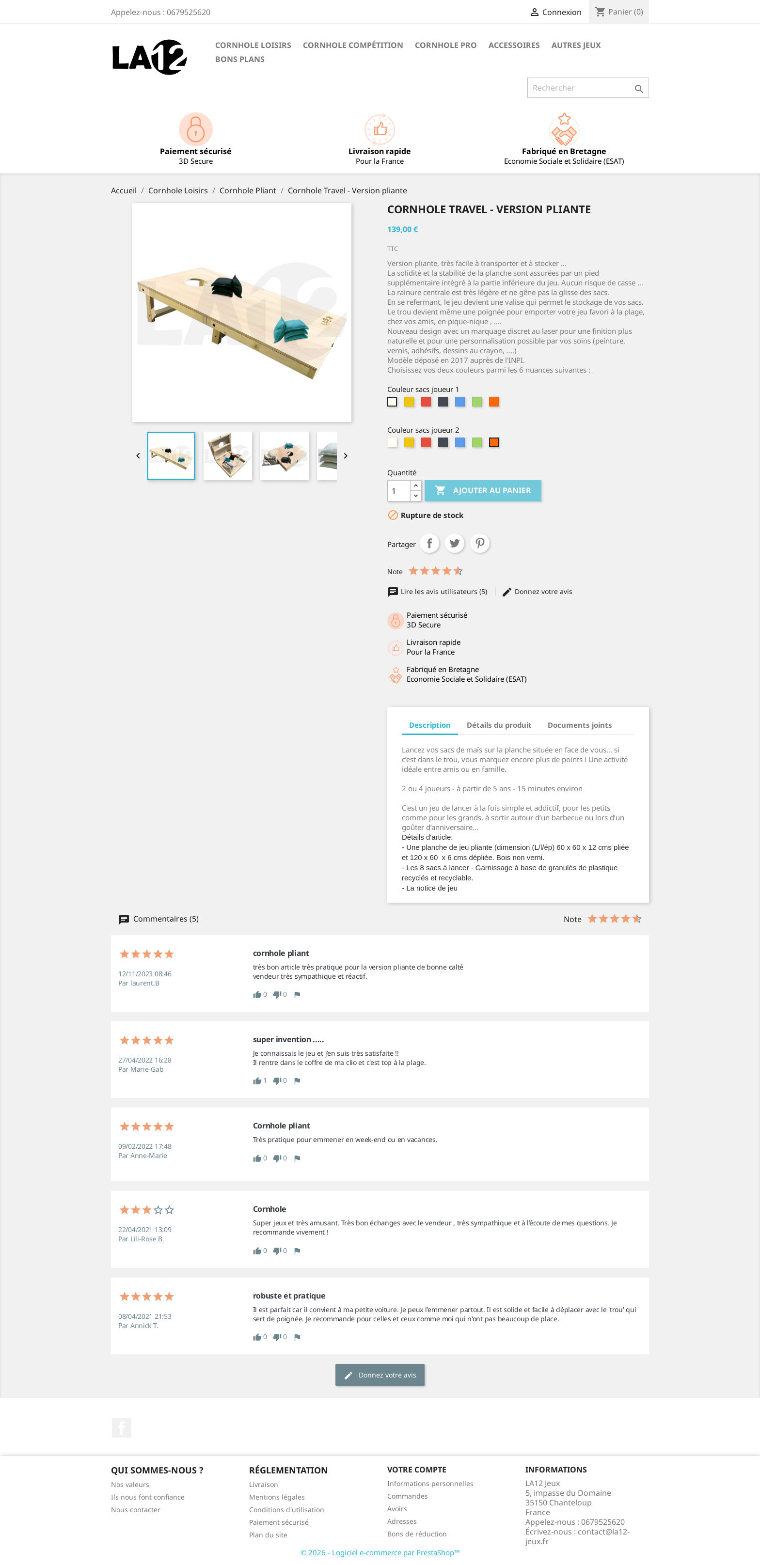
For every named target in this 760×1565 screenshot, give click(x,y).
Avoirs (397, 1508)
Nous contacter (135, 1509)
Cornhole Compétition (353, 45)
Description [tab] (430, 725)
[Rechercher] (588, 88)
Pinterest (480, 543)
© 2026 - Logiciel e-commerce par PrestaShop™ (380, 1552)
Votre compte (416, 1469)
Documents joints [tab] (580, 725)
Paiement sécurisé (279, 1522)
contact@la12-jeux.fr (577, 1536)
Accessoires (514, 45)
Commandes (407, 1496)
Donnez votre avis (536, 591)
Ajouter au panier (483, 491)
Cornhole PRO (446, 45)
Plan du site (268, 1534)
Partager (429, 543)
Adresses (402, 1521)
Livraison (263, 1484)
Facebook (121, 1428)
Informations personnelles (430, 1483)
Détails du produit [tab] (499, 725)
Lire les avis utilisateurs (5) (438, 591)
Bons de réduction (417, 1533)
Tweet (454, 543)
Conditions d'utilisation (286, 1509)
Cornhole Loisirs (253, 45)
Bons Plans (240, 59)
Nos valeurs (130, 1484)
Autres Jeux (576, 45)
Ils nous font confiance (148, 1497)
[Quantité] (399, 490)
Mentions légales (277, 1497)
